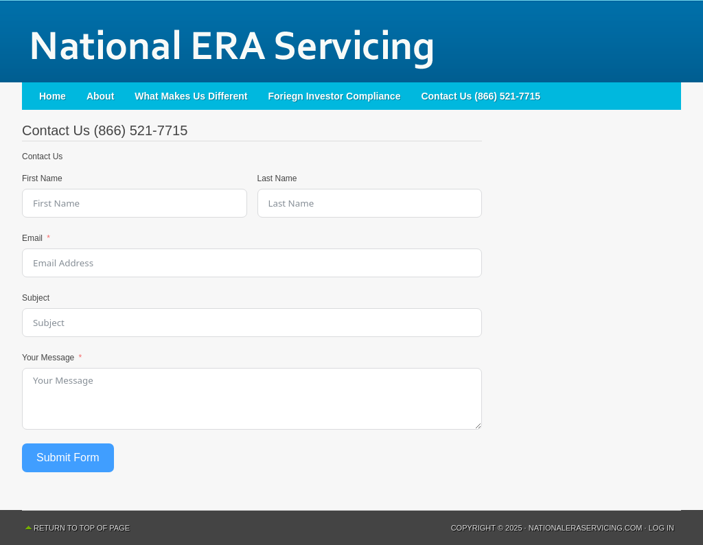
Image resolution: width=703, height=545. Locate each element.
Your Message (48, 357)
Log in (661, 528)
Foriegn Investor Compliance (334, 96)
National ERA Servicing (351, 41)
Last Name (277, 178)
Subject (35, 298)
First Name (42, 178)
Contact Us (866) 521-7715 (480, 96)
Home (52, 96)
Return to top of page (82, 528)
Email (32, 238)
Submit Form (68, 457)
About (100, 96)
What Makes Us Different (191, 96)
